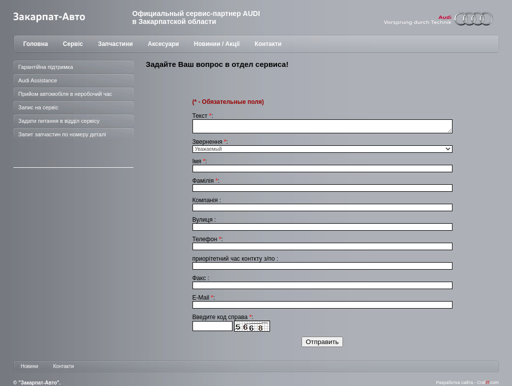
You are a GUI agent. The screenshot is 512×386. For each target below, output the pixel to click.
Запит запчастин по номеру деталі (62, 134)
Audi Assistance (38, 80)
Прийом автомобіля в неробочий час (65, 94)
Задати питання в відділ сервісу (59, 121)
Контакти (268, 43)
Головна (36, 43)
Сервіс (73, 43)
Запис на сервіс (38, 107)
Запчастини (115, 43)
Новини (29, 366)
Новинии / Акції (217, 43)
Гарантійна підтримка (46, 67)
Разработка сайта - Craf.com (467, 382)
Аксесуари (163, 43)
